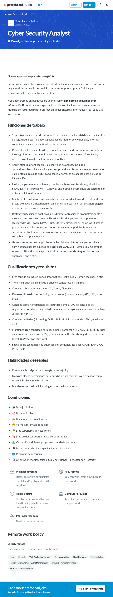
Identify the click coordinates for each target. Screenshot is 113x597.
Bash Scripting (97, 557)
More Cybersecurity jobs (16, 14)
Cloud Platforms (80, 557)
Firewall (21, 557)
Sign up (89, 5)
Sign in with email (91, 588)
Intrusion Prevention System (64, 563)
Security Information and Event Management (29, 563)
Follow (34, 21)
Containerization (62, 557)
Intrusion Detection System (21, 568)
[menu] (100, 4)
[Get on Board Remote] (13, 5)
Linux (12, 557)
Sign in (75, 5)
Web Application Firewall (39, 557)
